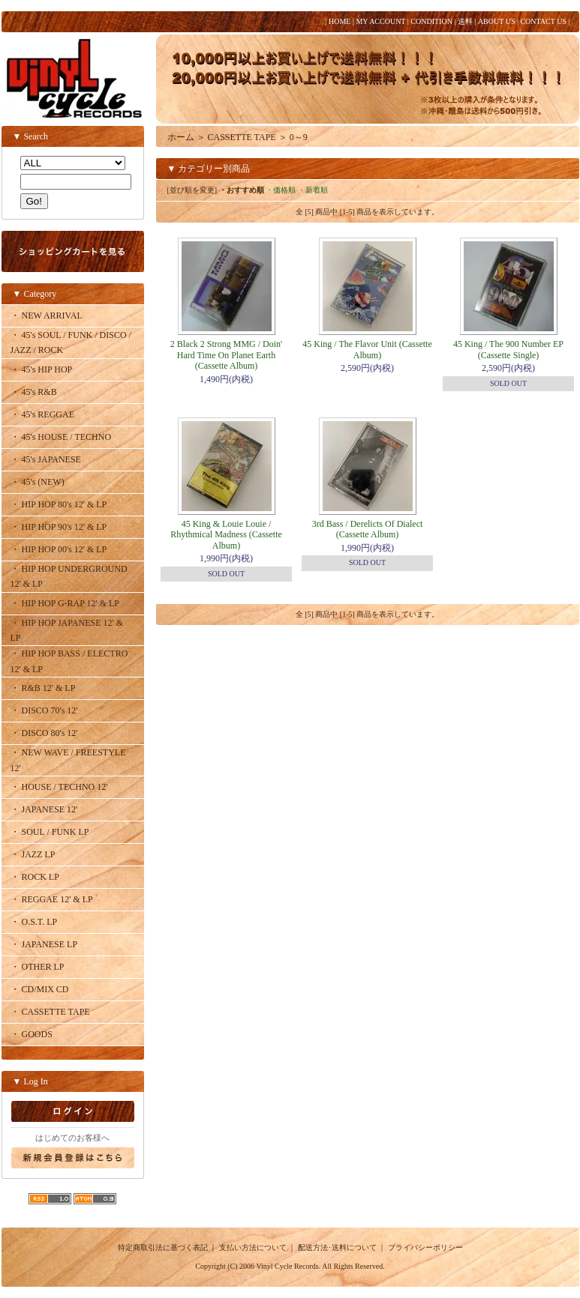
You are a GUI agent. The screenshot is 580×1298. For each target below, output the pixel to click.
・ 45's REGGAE (43, 414)
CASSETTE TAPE (242, 137)
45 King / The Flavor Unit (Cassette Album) (366, 349)
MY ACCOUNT (380, 21)
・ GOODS (32, 1034)
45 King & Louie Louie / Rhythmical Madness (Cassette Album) (226, 535)
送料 (465, 21)
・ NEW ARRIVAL (47, 315)
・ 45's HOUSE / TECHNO (61, 437)
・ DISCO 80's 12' (44, 733)
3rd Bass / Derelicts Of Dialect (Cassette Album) (367, 529)
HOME (339, 21)
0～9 (299, 137)
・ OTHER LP (38, 967)
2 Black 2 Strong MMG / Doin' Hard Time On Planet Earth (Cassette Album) (226, 355)
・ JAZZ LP (33, 854)
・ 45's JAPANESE (46, 459)
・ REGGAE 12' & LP (52, 899)
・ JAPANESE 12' (44, 809)
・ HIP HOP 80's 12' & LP (59, 504)
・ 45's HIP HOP (42, 369)
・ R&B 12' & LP (43, 688)
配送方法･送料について (337, 1247)
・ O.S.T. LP (34, 922)
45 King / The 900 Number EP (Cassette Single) (508, 349)
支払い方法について (253, 1247)
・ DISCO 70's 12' (44, 710)
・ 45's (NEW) (38, 482)
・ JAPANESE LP (44, 944)
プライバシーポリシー (425, 1247)
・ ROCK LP (35, 877)
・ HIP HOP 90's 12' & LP (59, 527)
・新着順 (313, 190)
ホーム (180, 137)
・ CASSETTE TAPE (50, 1011)
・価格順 (281, 190)
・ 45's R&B (34, 392)
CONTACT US (543, 21)
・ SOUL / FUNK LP (50, 832)
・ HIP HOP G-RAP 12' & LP (65, 603)
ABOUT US (496, 21)
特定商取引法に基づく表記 (163, 1247)
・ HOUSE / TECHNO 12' (59, 787)
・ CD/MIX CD (40, 989)
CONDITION (431, 21)
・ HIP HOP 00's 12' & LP (59, 549)
